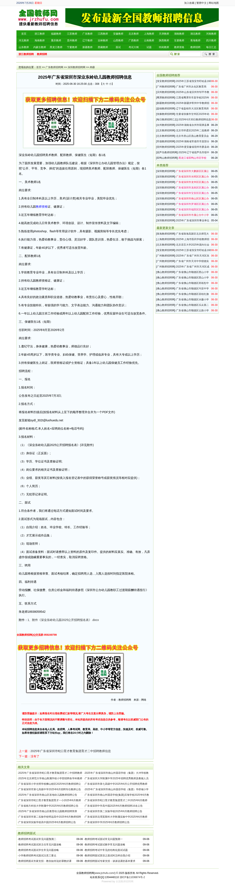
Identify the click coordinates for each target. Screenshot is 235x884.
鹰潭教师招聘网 (166, 97)
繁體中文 (201, 2)
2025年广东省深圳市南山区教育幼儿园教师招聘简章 (47, 811)
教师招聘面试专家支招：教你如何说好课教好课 (44, 861)
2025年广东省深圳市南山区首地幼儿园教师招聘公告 (47, 794)
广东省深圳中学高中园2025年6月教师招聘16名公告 (114, 805)
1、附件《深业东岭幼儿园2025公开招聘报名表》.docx (63, 620)
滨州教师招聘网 (166, 92)
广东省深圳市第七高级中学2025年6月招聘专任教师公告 (49, 789)
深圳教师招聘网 (76, 67)
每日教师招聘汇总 (167, 119)
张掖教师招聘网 (166, 114)
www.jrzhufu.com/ (105, 873)
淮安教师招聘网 (166, 81)
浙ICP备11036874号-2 (132, 877)
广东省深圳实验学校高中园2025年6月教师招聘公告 (47, 822)
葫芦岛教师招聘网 (167, 152)
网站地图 (214, 2)
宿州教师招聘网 (166, 146)
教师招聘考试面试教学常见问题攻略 (105, 844)
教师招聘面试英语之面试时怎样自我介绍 (107, 855)
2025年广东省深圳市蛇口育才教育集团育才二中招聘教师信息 (71, 751)
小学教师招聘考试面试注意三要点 (37, 855)
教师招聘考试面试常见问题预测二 (37, 839)
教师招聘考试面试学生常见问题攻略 (38, 850)
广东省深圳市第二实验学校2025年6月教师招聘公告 (113, 811)
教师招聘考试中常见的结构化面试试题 (106, 850)
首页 (38, 67)
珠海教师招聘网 (166, 233)
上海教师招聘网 (166, 239)
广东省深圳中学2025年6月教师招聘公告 (107, 822)
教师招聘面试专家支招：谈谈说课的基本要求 (110, 861)
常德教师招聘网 (166, 141)
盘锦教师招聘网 (166, 108)
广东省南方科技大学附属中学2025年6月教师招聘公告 (48, 805)
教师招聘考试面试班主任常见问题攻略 (39, 844)
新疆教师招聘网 (166, 103)
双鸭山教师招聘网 (167, 157)
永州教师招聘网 (166, 125)
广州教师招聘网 (166, 86)
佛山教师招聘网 (166, 272)
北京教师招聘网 (166, 130)
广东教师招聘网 (54, 67)
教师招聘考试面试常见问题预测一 (104, 839)
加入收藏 (189, 2)
